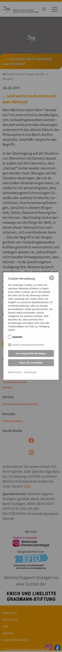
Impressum (30, 372)
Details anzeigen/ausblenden (28, 344)
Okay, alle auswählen (31, 362)
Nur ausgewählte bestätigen (31, 353)
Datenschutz (15, 372)
